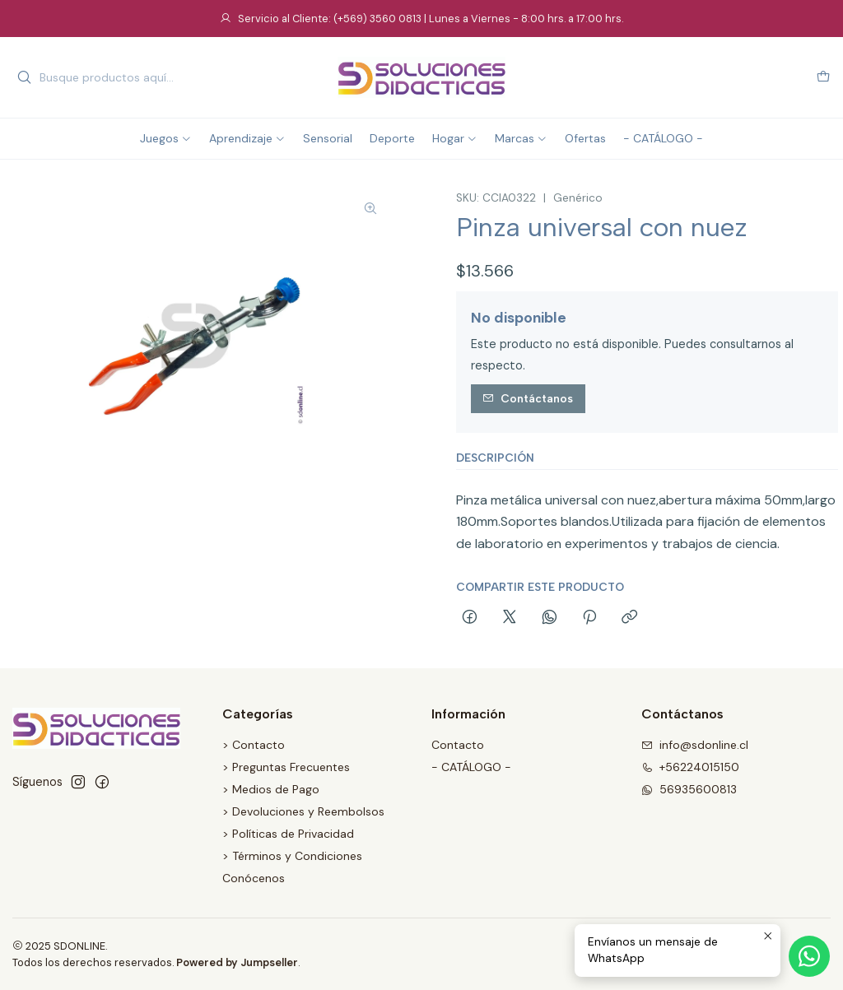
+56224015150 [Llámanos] (690, 767)
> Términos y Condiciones (292, 855)
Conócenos (253, 878)
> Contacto (253, 744)
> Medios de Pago (270, 789)
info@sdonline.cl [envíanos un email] (694, 744)
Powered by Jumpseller (237, 962)
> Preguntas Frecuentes (286, 767)
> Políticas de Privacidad (288, 833)
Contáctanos (527, 398)
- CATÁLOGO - (471, 767)
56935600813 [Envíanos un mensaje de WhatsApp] (689, 789)
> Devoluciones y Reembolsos (303, 811)
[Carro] (823, 78)
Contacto (457, 744)
